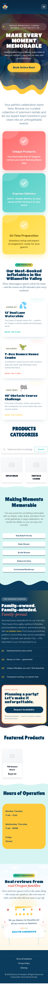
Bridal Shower (24, 553)
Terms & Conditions (24, 959)
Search (41, 449)
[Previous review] (5, 922)
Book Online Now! (24, 67)
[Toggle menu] (43, 6)
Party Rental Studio (29, 977)
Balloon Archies (24, 561)
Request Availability (24, 710)
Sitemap (24, 968)
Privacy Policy (24, 963)
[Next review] (43, 922)
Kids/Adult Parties (24, 536)
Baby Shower (24, 544)
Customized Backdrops (24, 569)
